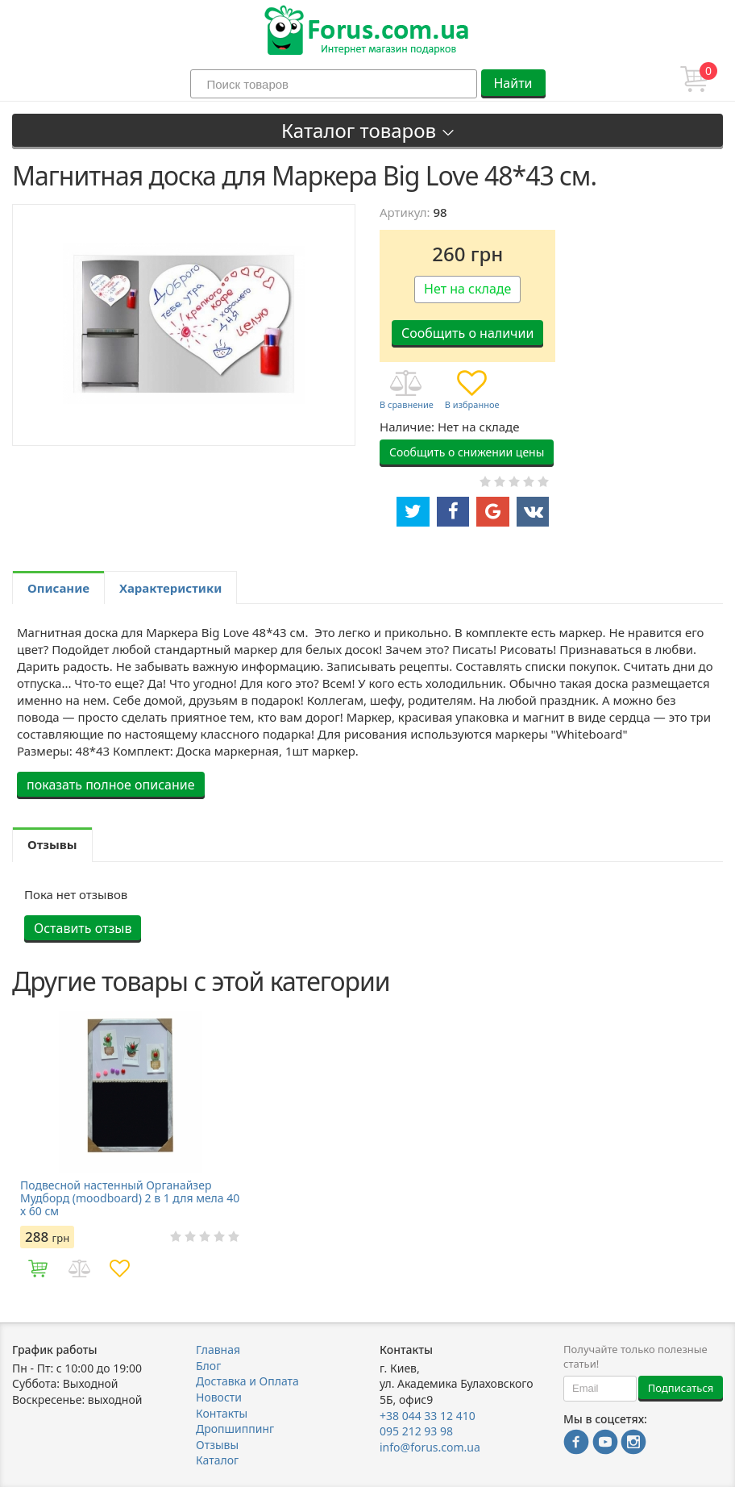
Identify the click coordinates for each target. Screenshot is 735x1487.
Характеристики (170, 588)
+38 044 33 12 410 (427, 1415)
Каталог (217, 1460)
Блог (208, 1365)
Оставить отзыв (82, 928)
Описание (58, 588)
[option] (130, 1150)
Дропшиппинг (235, 1428)
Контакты (221, 1413)
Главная (218, 1349)
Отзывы (217, 1444)
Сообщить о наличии (467, 333)
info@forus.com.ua (430, 1447)
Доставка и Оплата (247, 1381)
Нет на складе (467, 289)
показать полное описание (111, 784)
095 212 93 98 (416, 1431)
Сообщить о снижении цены (466, 452)
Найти (512, 83)
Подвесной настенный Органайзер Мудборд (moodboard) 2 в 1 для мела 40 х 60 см (129, 1198)
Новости (219, 1397)
